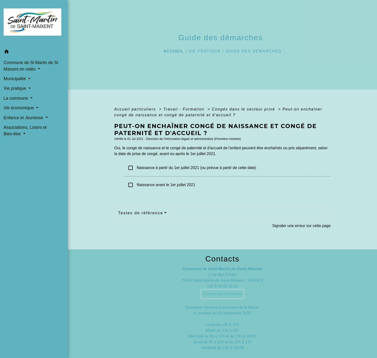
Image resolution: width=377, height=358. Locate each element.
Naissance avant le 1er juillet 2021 (161, 185)
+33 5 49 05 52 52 (222, 286)
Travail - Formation (184, 109)
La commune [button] (16, 98)
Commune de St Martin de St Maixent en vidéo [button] (31, 65)
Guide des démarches (254, 51)
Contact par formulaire (222, 294)
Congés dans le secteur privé (244, 109)
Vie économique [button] (19, 107)
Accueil (173, 51)
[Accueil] (34, 23)
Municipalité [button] (15, 78)
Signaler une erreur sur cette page (301, 226)
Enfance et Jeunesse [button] (24, 117)
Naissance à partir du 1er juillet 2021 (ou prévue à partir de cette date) (192, 168)
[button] (34, 52)
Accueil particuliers (135, 109)
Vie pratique (204, 51)
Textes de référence (140, 213)
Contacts (222, 258)
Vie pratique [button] (15, 88)
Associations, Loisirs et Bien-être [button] (25, 130)
